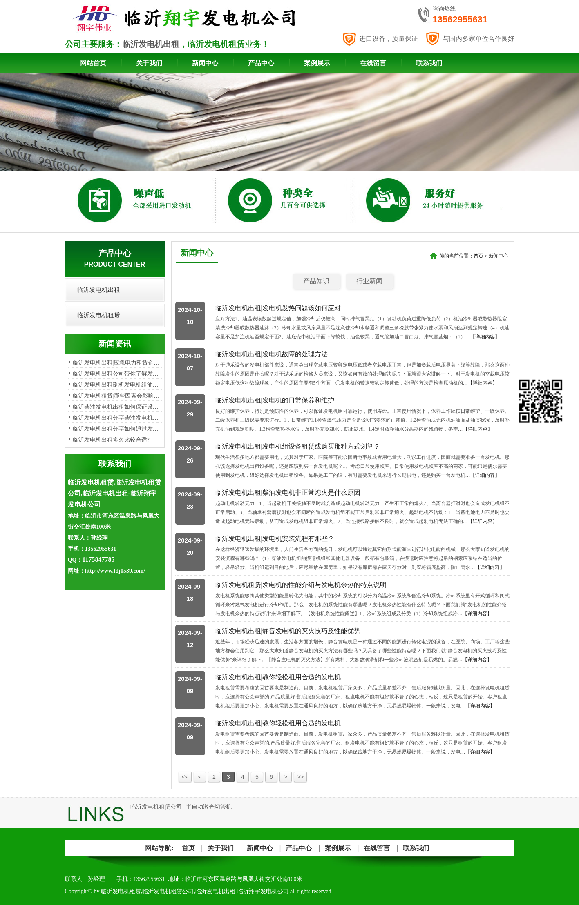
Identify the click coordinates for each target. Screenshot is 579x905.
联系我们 (429, 63)
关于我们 (149, 63)
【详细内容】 (485, 337)
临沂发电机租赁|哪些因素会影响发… (119, 396)
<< (185, 777)
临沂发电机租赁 (98, 315)
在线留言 (373, 63)
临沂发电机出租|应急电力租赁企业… (119, 363)
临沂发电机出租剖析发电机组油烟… (118, 385)
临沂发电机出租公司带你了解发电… (118, 374)
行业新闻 (369, 281)
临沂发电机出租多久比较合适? (111, 440)
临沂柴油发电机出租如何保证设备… (118, 407)
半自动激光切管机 (209, 807)
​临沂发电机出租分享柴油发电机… (116, 418)
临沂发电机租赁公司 (156, 807)
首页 (478, 256)
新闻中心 (205, 63)
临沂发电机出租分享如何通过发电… (118, 429)
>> (300, 777)
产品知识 (316, 281)
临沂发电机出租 (150, 44)
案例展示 (317, 63)
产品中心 (261, 63)
